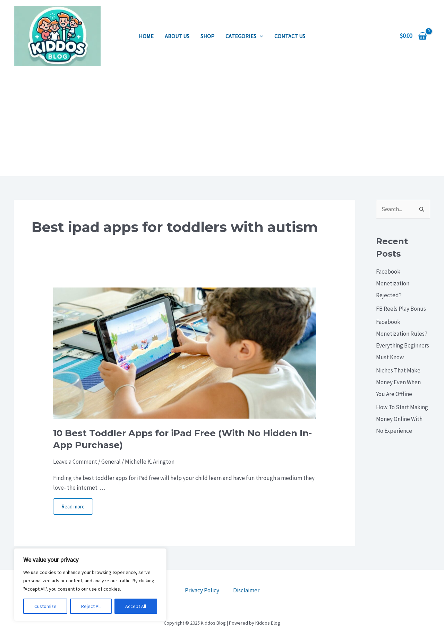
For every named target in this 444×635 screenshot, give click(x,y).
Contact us (289, 36)
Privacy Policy (202, 590)
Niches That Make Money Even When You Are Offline (398, 382)
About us (177, 36)
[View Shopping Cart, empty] (413, 36)
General (111, 461)
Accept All (135, 606)
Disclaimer (246, 590)
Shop (207, 36)
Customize (45, 606)
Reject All (91, 606)
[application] (259, 36)
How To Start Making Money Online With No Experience (402, 419)
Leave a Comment (75, 461)
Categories (244, 36)
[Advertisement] (222, 124)
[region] (90, 584)
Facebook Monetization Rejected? (392, 283)
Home (146, 36)
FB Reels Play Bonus (401, 308)
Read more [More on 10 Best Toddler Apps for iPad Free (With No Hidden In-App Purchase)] (73, 506)
